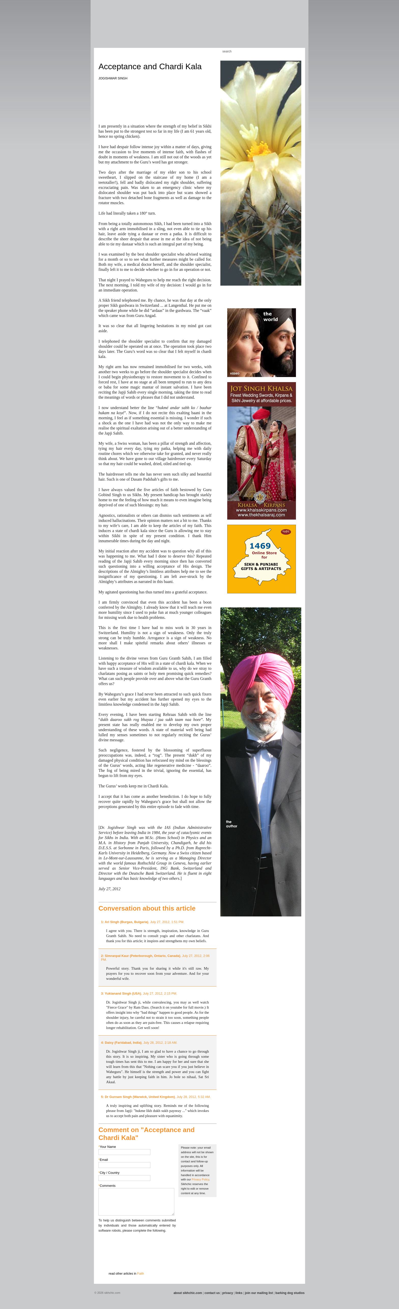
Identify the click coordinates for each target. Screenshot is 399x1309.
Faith (140, 1273)
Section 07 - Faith (177, 28)
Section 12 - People (237, 28)
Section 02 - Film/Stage (110, 28)
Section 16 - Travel (297, 28)
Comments (107, 1186)
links (238, 1293)
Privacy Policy (200, 1179)
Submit (106, 1259)
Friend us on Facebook (280, 51)
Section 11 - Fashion (224, 28)
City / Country (109, 1173)
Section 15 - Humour (284, 28)
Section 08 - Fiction (187, 28)
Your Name (107, 1147)
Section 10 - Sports (211, 28)
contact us (212, 1293)
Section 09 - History (199, 28)
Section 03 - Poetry (124, 28)
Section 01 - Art (96, 28)
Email (103, 1160)
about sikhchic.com (188, 1293)
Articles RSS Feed (296, 51)
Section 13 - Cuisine (250, 28)
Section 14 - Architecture (266, 28)
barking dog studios (290, 1293)
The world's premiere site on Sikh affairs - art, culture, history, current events (130, 13)
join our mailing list (259, 1293)
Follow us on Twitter (288, 51)
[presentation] (137, 1243)
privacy (227, 1293)
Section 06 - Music (167, 28)
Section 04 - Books (136, 28)
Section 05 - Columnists (152, 28)
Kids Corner (194, 51)
